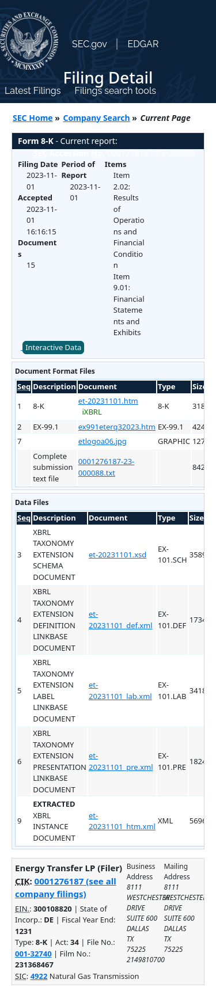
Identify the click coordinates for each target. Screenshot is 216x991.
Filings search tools (115, 90)
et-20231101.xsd (117, 554)
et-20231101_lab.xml (120, 690)
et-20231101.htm (108, 401)
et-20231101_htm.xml (122, 821)
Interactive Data (53, 347)
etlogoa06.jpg (102, 441)
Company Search (96, 117)
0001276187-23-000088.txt (106, 467)
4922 (39, 976)
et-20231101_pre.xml (121, 761)
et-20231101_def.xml (121, 620)
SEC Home (33, 117)
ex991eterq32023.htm (117, 427)
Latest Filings (32, 90)
